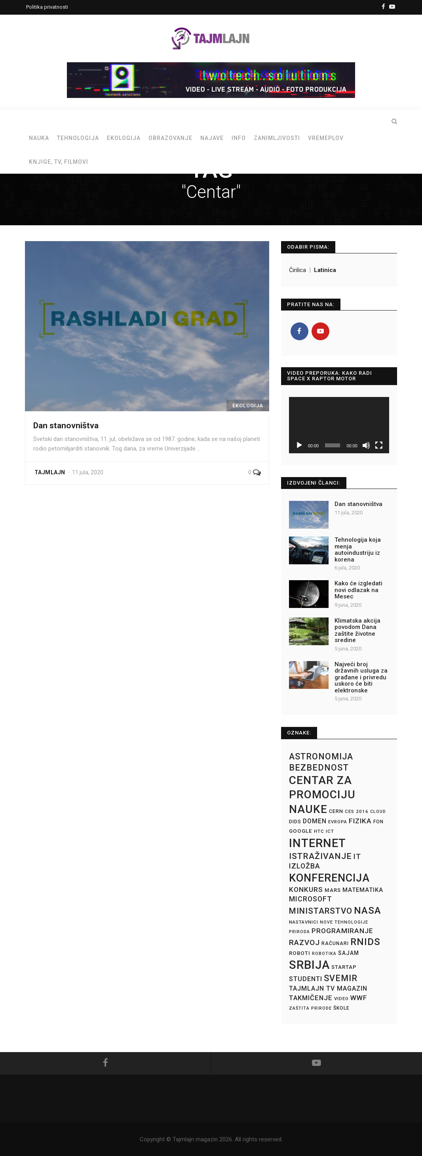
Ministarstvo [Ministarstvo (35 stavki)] (320, 911)
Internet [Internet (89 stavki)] (317, 843)
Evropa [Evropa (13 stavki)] (337, 821)
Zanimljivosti (277, 138)
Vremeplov (326, 138)
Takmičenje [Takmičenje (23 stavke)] (311, 998)
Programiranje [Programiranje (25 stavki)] (342, 931)
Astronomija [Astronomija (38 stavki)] (321, 756)
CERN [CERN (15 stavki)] (336, 811)
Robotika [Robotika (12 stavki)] (324, 953)
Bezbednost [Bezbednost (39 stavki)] (319, 768)
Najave (212, 138)
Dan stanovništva (66, 425)
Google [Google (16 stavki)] (300, 831)
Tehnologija (78, 138)
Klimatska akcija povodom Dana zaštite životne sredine (357, 630)
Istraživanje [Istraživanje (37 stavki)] (320, 856)
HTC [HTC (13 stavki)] (319, 831)
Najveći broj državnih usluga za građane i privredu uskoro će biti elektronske (361, 677)
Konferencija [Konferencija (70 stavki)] (329, 878)
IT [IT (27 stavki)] (357, 856)
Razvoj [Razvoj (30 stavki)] (304, 942)
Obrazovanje (170, 138)
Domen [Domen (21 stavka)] (315, 821)
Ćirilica (298, 270)
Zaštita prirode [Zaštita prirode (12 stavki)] (310, 1008)
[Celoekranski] (379, 445)
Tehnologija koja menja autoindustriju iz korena (358, 549)
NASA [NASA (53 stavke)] (367, 910)
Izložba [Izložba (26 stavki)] (304, 866)
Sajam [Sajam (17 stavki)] (348, 953)
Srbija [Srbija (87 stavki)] (309, 965)
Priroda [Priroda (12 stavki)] (299, 931)
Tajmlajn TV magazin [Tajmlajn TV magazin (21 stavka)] (328, 988)
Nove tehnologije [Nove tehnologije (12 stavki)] (344, 922)
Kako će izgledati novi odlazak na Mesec (358, 590)
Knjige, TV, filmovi (58, 162)
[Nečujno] (366, 445)
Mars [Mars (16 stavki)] (333, 890)
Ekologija (124, 138)
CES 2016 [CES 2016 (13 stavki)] (357, 811)
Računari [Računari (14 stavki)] (335, 943)
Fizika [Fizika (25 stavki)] (360, 821)
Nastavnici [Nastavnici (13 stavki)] (303, 922)
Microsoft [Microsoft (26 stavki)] (310, 899)
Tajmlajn (49, 472)
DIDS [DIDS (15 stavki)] (295, 821)
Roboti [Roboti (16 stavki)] (299, 953)
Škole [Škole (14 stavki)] (341, 1008)
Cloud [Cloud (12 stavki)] (378, 811)
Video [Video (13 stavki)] (341, 998)
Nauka (39, 138)
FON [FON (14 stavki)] (378, 821)
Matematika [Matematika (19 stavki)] (362, 889)
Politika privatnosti (47, 7)
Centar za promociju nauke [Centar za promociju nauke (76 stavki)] (322, 795)
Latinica (325, 270)
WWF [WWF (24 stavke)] (358, 998)
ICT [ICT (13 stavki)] (330, 831)
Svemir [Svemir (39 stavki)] (340, 978)
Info (239, 138)
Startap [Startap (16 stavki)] (344, 967)
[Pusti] (299, 445)
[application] (339, 425)
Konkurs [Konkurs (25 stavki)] (306, 889)
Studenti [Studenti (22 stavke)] (305, 979)
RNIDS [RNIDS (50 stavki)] (365, 941)
